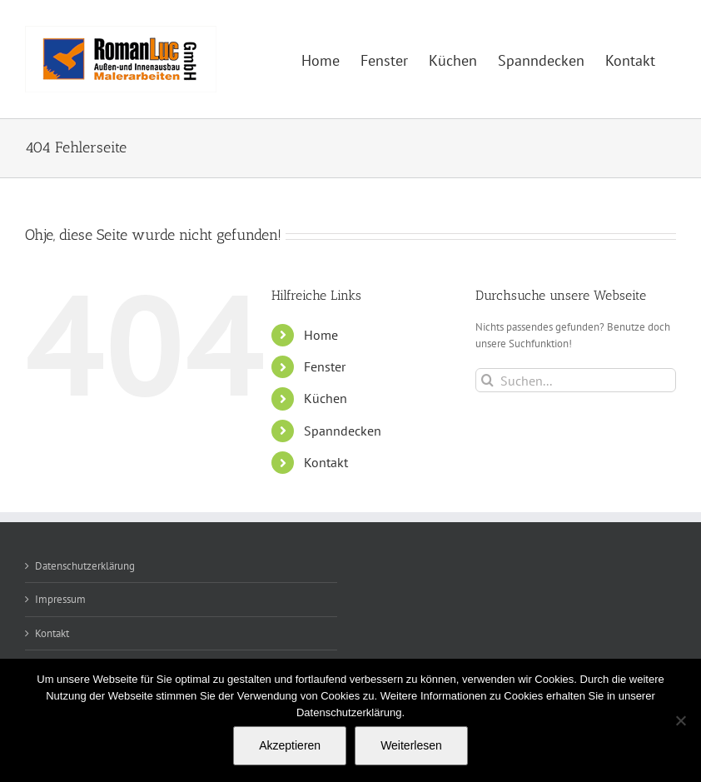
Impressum (60, 599)
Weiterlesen (411, 745)
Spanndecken (342, 430)
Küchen (325, 398)
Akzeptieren (290, 745)
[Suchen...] (575, 380)
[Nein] (680, 720)
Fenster (325, 366)
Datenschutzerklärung (85, 566)
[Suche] (487, 380)
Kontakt (326, 462)
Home (321, 334)
